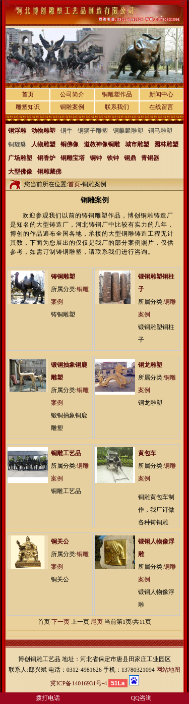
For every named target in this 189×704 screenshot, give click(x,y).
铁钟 (113, 157)
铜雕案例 (72, 107)
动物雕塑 (43, 130)
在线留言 (161, 107)
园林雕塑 (166, 144)
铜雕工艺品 (66, 453)
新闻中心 (161, 94)
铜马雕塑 (160, 130)
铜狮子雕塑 (93, 130)
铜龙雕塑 (150, 364)
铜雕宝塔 (72, 157)
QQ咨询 (141, 697)
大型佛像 (20, 171)
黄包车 (147, 453)
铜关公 (60, 541)
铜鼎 (130, 157)
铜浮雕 (17, 130)
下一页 (60, 621)
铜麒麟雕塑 (128, 130)
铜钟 (96, 157)
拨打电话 (48, 697)
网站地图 (168, 669)
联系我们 (117, 107)
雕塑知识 (28, 107)
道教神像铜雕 (102, 144)
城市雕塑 (137, 144)
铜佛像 (69, 144)
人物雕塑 (43, 144)
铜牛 (66, 130)
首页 (28, 94)
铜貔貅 (17, 144)
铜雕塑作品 (117, 94)
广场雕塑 (20, 157)
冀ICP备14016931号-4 (78, 683)
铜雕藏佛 (49, 171)
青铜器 (150, 157)
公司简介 (72, 94)
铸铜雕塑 (63, 276)
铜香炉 (46, 157)
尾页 (97, 621)
